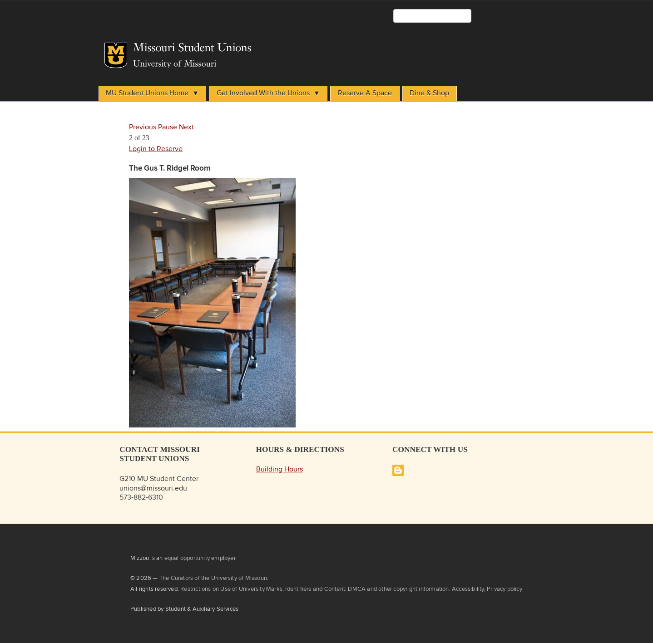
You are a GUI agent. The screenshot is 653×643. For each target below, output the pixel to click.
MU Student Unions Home (147, 93)
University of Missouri (174, 64)
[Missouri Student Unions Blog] (398, 474)
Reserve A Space (365, 93)
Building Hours (279, 469)
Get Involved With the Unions (263, 93)
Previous (142, 127)
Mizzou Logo (115, 55)
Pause (167, 127)
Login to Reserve (156, 149)
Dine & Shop (429, 93)
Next (186, 127)
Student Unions (255, 48)
